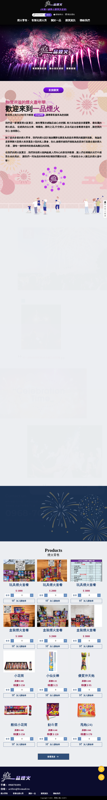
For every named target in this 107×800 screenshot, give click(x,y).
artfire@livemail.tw (19, 789)
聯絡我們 (56, 793)
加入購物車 (19, 601)
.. (53, 798)
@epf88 (39, 115)
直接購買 (53, 90)
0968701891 (14, 785)
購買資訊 (44, 793)
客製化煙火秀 (18, 793)
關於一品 (32, 793)
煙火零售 (4, 793)
